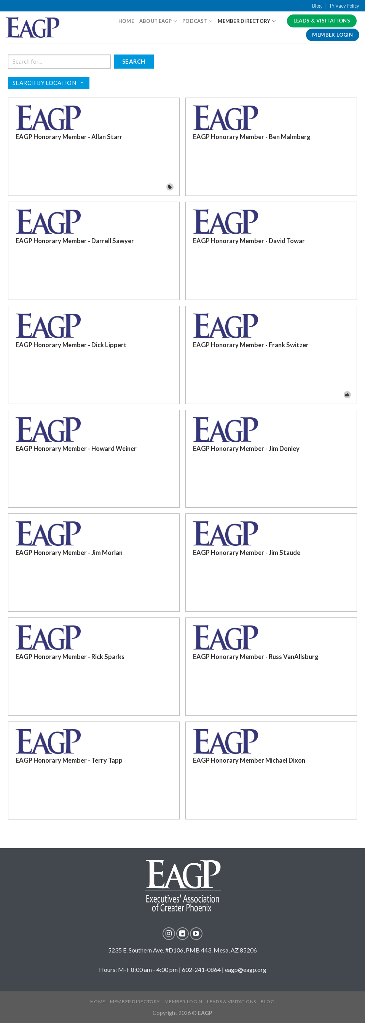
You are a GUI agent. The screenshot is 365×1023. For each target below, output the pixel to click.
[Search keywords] (59, 62)
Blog (317, 6)
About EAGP (158, 21)
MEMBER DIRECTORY (135, 1001)
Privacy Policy (344, 6)
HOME (126, 21)
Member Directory (247, 21)
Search (133, 61)
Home (97, 1001)
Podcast (197, 21)
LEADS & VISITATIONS (231, 1001)
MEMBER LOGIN (183, 1001)
